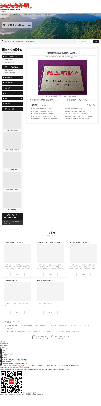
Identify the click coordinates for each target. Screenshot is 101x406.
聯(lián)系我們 (87, 1)
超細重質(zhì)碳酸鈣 (10, 72)
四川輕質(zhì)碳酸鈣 (12, 130)
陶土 (6, 93)
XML (12, 363)
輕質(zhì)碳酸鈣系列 (11, 56)
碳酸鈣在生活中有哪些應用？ (74, 108)
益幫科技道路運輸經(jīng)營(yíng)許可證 (44, 100)
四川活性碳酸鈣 (12, 209)
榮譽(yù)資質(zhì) (29, 41)
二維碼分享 (76, 56)
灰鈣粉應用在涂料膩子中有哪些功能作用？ (43, 113)
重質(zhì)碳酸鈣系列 (11, 67)
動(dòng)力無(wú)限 (13, 367)
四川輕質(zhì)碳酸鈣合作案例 (13, 242)
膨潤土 (7, 98)
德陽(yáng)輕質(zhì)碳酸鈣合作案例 (48, 242)
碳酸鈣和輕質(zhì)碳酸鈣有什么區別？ (42, 108)
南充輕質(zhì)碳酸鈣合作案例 (79, 242)
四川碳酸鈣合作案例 (10, 280)
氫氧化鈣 (7, 88)
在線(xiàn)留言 (66, 1)
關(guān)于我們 (19, 41)
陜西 (23, 363)
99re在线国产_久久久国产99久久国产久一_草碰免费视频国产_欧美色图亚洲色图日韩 (21, 394)
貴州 (18, 363)
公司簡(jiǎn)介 (92, 14)
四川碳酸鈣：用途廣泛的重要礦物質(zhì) (43, 111)
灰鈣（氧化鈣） (10, 83)
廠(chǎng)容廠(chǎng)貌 (79, 14)
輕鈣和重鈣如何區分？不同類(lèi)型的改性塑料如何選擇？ (46, 118)
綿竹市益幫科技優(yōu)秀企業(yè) (79, 100)
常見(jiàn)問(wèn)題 (77, 1)
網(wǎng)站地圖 (4, 363)
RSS (9, 363)
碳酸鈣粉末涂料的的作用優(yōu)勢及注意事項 (78, 118)
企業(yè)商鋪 (96, 1)
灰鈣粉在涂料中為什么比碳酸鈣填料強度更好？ (79, 111)
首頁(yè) (12, 41)
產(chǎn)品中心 (49, 14)
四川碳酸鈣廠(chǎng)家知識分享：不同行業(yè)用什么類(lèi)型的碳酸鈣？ (80, 116)
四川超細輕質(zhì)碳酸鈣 (12, 150)
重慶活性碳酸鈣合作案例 (45, 280)
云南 (20, 363)
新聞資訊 (66, 14)
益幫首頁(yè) (5, 14)
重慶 (25, 363)
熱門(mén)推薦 (9, 109)
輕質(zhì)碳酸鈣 (16, 14)
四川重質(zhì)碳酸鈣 (12, 169)
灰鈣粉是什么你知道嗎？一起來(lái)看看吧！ (78, 113)
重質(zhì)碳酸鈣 (28, 14)
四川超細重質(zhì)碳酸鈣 (12, 189)
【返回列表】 (89, 105)
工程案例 (58, 14)
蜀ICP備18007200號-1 (6, 361)
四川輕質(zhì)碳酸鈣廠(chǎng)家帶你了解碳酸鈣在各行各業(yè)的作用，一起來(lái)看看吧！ (46, 116)
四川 (15, 363)
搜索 (96, 41)
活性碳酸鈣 (38, 14)
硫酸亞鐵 (7, 104)
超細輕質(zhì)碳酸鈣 (10, 62)
